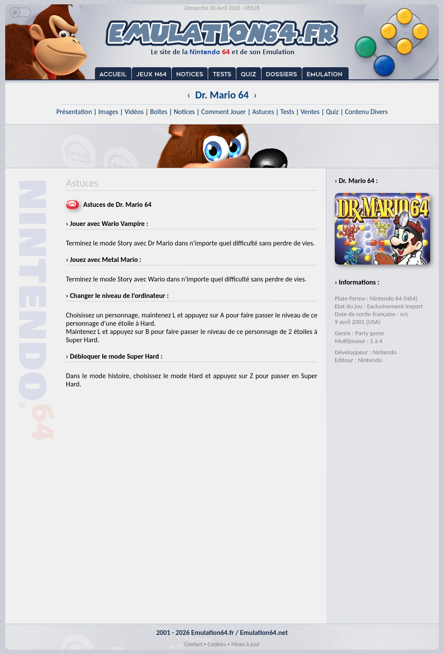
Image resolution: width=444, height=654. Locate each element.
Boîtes (158, 112)
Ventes (310, 112)
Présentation (74, 112)
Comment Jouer (223, 112)
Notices (184, 112)
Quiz (332, 112)
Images (108, 112)
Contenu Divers (366, 112)
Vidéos (134, 112)
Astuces (263, 112)
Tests (287, 112)
